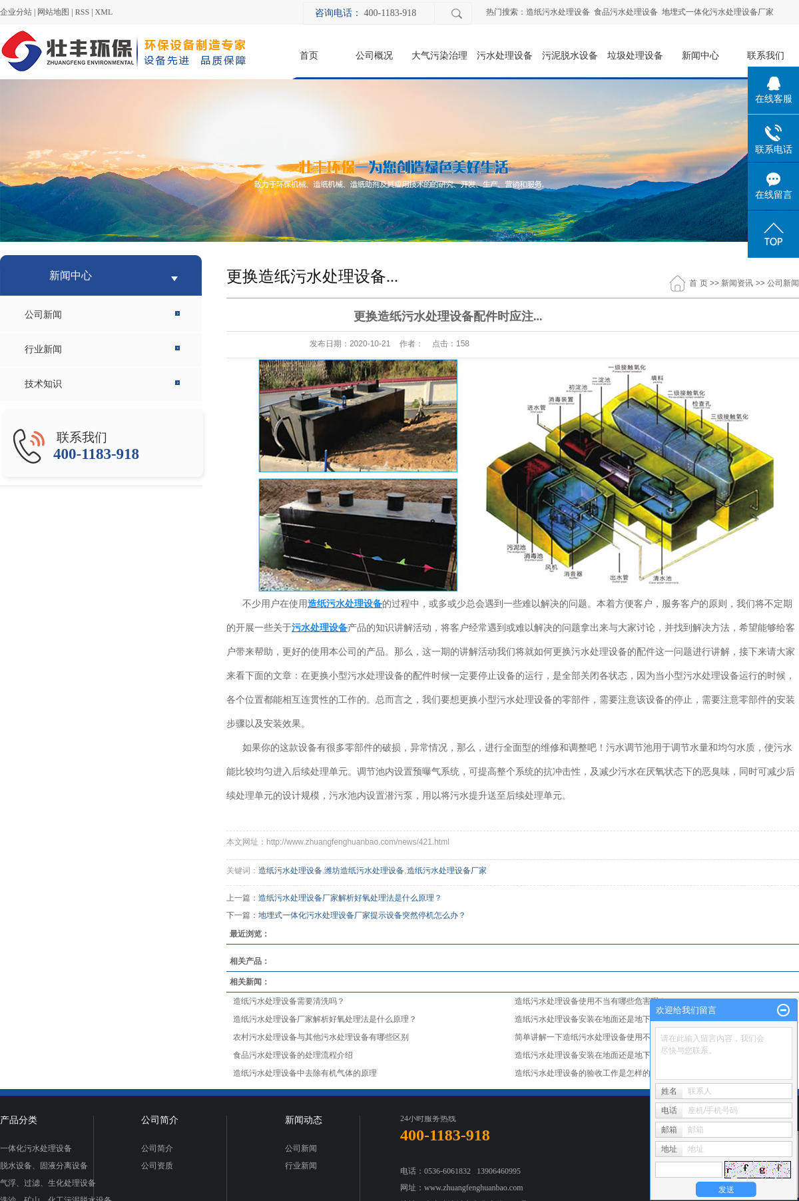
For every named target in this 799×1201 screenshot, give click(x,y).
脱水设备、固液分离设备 (44, 1165)
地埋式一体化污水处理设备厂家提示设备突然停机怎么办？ (362, 915)
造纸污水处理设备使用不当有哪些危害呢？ (590, 1001)
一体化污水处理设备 (36, 1148)
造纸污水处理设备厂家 (447, 870)
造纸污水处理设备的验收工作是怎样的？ (587, 1073)
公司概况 (374, 55)
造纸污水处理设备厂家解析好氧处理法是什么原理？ (350, 898)
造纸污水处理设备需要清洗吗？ (289, 1001)
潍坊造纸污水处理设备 (364, 870)
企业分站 (16, 12)
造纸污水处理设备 (558, 12)
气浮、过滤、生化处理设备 (48, 1183)
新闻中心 (700, 55)
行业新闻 (43, 349)
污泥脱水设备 (570, 55)
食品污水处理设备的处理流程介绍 (293, 1055)
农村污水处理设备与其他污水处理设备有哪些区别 (321, 1037)
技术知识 (43, 384)
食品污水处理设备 (626, 12)
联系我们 (765, 55)
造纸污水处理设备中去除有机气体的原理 (305, 1073)
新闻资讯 (737, 283)
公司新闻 (43, 315)
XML (104, 12)
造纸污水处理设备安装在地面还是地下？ (587, 1019)
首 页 (698, 283)
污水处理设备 (505, 55)
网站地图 (53, 12)
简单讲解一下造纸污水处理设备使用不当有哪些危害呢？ (614, 1037)
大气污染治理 (439, 55)
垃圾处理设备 (635, 55)
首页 (309, 55)
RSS (82, 12)
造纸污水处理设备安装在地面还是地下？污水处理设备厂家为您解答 (634, 1055)
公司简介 (157, 1148)
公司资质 (157, 1165)
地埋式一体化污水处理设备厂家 (718, 12)
